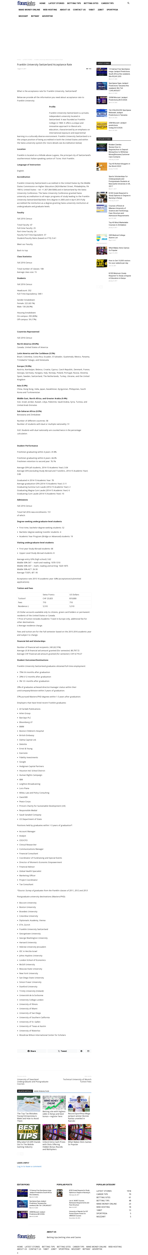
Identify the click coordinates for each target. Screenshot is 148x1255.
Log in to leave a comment (29, 1166)
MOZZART (23, 16)
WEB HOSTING (50, 9)
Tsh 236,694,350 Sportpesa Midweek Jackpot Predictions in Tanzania (120, 112)
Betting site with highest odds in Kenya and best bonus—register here (54, 1114)
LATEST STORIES (56, 3)
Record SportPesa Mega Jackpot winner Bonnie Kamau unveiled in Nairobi (79, 1117)
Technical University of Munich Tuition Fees (77, 1080)
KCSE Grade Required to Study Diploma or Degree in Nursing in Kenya (120, 195)
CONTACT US (79, 9)
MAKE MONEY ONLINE (29, 9)
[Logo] (27, 3)
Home (19, 60)
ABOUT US (65, 9)
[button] (128, 3)
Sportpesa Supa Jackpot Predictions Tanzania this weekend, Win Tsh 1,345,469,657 (40, 1203)
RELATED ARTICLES (25, 1091)
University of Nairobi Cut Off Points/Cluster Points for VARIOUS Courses (78, 1214)
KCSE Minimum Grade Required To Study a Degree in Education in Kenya (120, 275)
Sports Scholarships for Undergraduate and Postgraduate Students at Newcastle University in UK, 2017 (119, 181)
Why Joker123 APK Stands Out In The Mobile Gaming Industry (28, 1144)
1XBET (92, 9)
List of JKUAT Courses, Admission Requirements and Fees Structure (79, 1203)
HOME (42, 3)
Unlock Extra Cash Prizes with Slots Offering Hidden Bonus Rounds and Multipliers (54, 1146)
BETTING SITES (91, 3)
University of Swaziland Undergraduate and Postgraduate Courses (32, 1081)
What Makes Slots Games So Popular (79, 1143)
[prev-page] (18, 1153)
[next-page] (21, 1153)
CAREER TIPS (107, 3)
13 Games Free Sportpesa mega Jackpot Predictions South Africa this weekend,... (40, 1193)
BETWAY (35, 16)
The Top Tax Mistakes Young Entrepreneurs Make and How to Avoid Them (28, 1117)
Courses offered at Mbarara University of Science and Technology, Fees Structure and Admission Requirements (119, 211)
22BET (101, 9)
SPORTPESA (112, 9)
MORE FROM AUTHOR (41, 1091)
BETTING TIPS (74, 3)
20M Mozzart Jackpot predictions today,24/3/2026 (117, 125)
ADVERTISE (47, 16)
